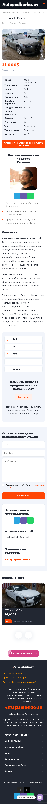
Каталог (25, 12)
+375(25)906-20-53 (32, 274)
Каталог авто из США (16, 735)
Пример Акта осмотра (14, 677)
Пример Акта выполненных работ (20, 682)
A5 (43, 12)
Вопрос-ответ (12, 759)
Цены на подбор (14, 747)
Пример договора (12, 673)
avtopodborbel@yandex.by (23, 714)
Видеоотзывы (12, 741)
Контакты (10, 771)
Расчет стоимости (23, 653)
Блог (7, 753)
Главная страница (10, 12)
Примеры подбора (15, 765)
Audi (35, 12)
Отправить (23, 495)
